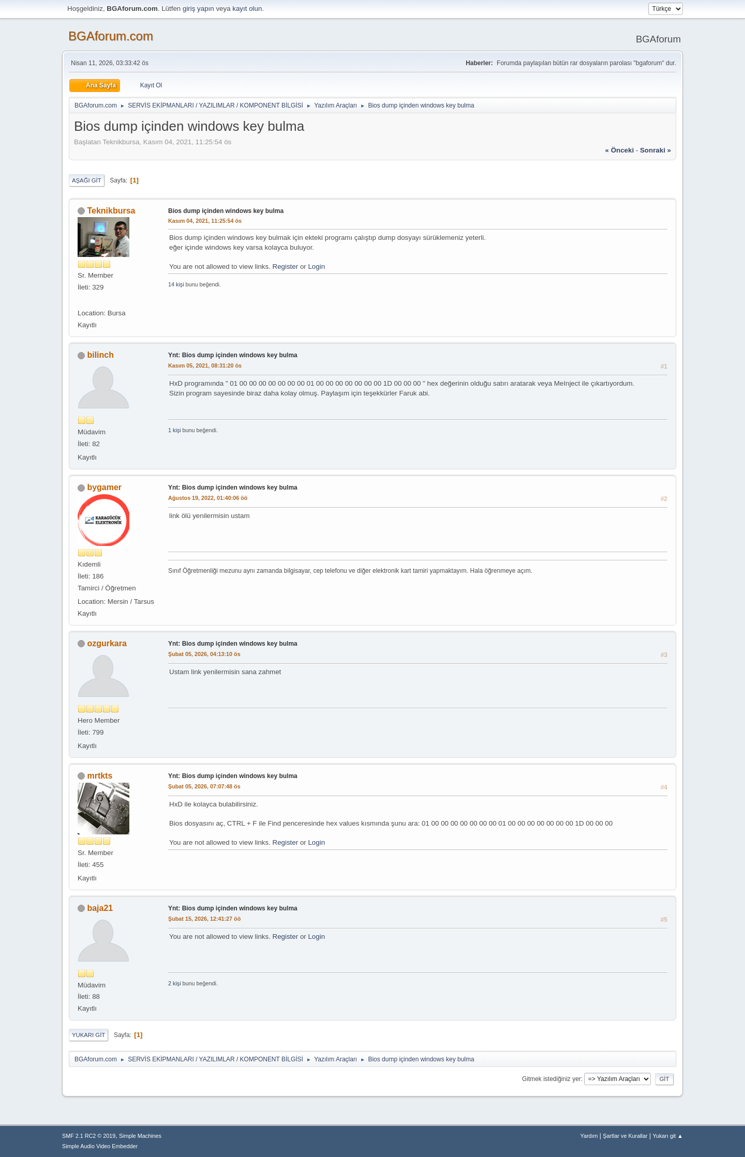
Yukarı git (88, 1035)
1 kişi (174, 430)
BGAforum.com (110, 36)
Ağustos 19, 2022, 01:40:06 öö (207, 498)
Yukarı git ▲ (667, 1136)
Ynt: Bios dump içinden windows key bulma (232, 355)
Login (316, 266)
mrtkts (99, 775)
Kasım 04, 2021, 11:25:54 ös (205, 221)
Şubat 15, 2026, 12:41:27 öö (204, 919)
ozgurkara (106, 643)
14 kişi (176, 284)
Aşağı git (86, 180)
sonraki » (655, 150)
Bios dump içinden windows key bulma (226, 211)
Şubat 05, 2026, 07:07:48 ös (204, 786)
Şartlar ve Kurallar (625, 1136)
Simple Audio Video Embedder (100, 1146)
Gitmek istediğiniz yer (551, 1079)
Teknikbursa (111, 210)
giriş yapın (198, 8)
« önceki (619, 150)
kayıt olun (247, 8)
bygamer (104, 487)
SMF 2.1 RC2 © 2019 (88, 1136)
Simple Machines (140, 1136)
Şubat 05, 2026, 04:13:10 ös (204, 654)
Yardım (589, 1136)
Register (286, 266)
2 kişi (174, 983)
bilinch (100, 355)
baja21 (100, 908)
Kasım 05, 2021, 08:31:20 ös (205, 365)
